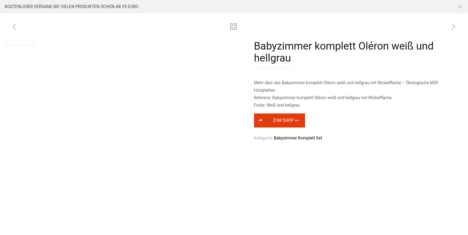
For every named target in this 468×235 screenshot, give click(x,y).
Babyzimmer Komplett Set (298, 138)
